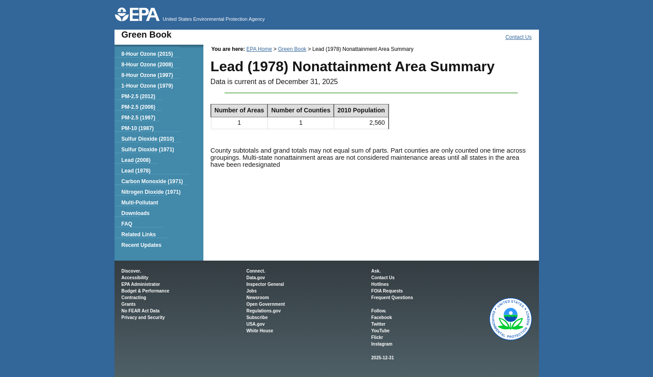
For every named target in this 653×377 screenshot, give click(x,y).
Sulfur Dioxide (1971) (147, 149)
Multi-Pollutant (139, 203)
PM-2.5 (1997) (138, 118)
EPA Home (259, 49)
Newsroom (257, 297)
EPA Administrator (141, 284)
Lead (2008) (135, 160)
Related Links (138, 234)
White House (259, 330)
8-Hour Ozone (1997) (147, 75)
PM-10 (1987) (137, 128)
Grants (129, 304)
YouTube (380, 330)
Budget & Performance (145, 291)
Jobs (251, 291)
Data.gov (255, 277)
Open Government (265, 304)
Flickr (377, 337)
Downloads (135, 213)
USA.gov (255, 324)
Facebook (381, 317)
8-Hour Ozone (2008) (147, 65)
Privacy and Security (143, 317)
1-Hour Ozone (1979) (147, 86)
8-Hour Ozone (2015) (147, 54)
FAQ (126, 224)
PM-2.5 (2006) (138, 107)
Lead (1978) (135, 171)
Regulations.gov (263, 310)
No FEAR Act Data (141, 310)
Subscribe (256, 317)
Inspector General (265, 284)
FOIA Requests (387, 291)
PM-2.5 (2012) (138, 96)
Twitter (378, 324)
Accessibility (135, 277)
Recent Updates (141, 245)
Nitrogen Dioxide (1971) (150, 192)
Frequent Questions (392, 297)
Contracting (134, 297)
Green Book (292, 49)
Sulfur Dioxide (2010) (147, 139)
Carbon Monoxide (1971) (152, 181)
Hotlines (380, 284)
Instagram (382, 344)
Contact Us (518, 37)
